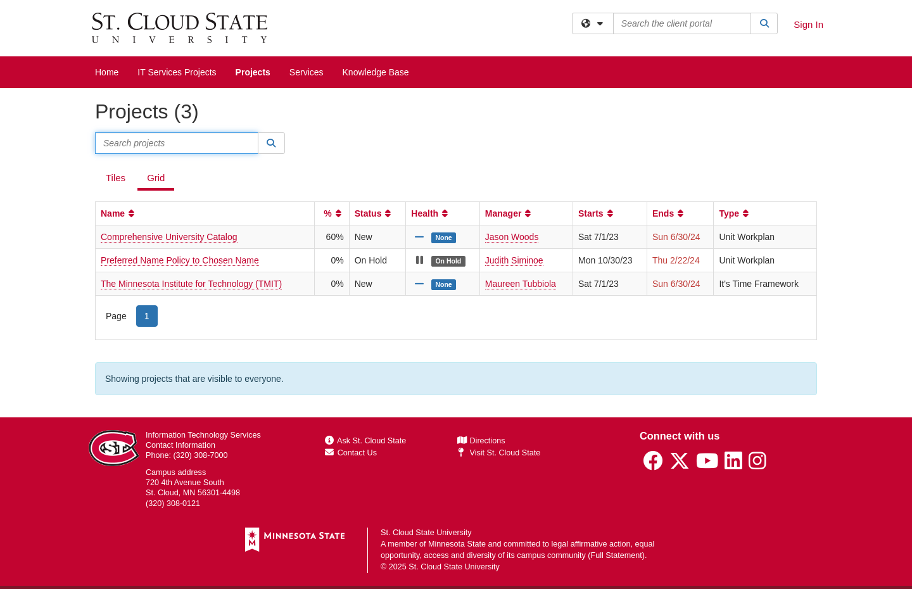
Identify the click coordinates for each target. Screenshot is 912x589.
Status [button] (374, 213)
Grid (156, 177)
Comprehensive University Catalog (169, 237)
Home (106, 72)
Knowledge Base (376, 72)
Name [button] (119, 213)
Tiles (115, 177)
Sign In (808, 24)
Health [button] (430, 213)
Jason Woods (512, 237)
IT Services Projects (176, 72)
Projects (253, 72)
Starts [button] (597, 213)
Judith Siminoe (514, 260)
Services (306, 72)
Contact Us (351, 452)
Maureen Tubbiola (520, 284)
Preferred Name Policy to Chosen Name (180, 260)
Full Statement (616, 555)
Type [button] (735, 213)
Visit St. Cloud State (498, 452)
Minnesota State (457, 544)
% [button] (333, 213)
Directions (481, 440)
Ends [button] (669, 213)
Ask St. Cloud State (365, 440)
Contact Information (180, 445)
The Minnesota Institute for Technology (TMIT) (191, 284)
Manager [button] (509, 213)
